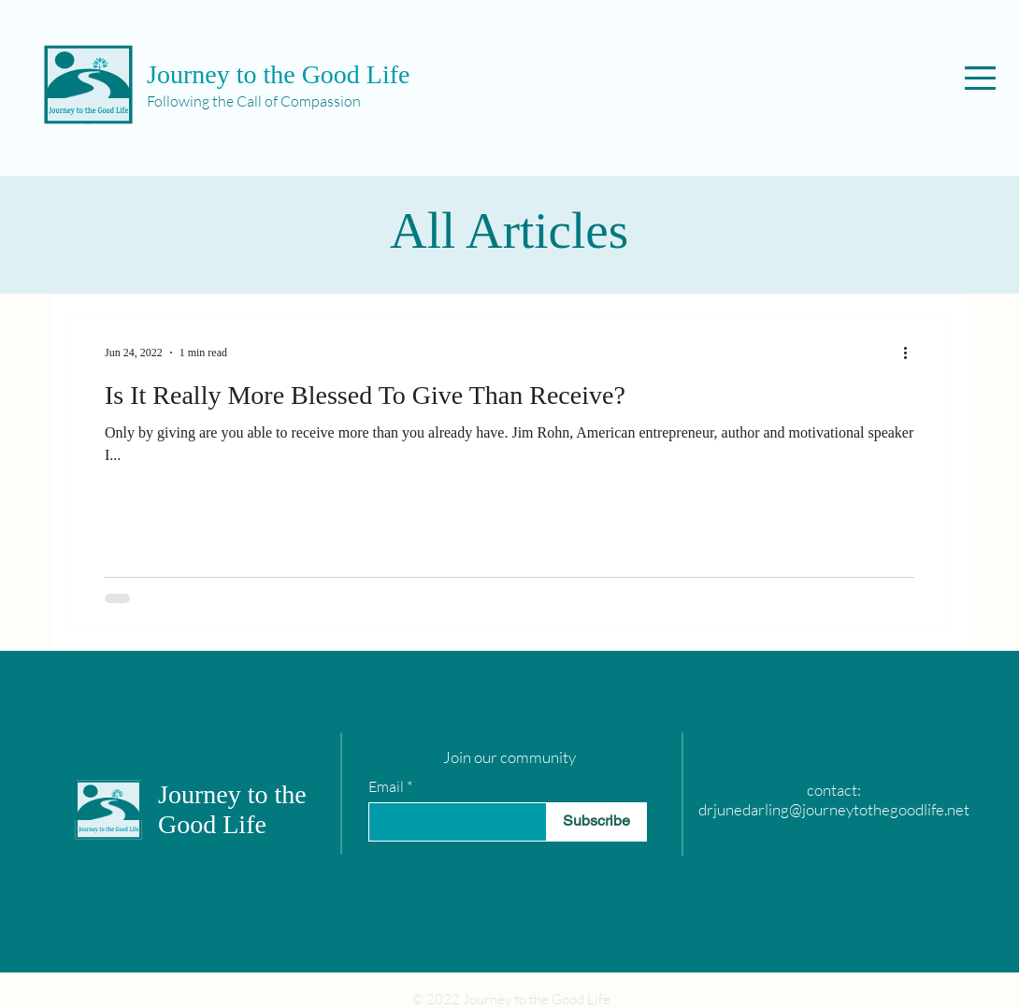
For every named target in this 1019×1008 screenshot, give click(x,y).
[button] (980, 78)
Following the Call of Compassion (254, 101)
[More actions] (911, 352)
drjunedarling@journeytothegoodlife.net (833, 809)
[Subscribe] (596, 822)
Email (386, 786)
